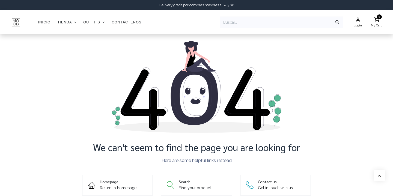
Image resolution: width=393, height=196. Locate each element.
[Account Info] (358, 22)
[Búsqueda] (337, 22)
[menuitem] (44, 22)
